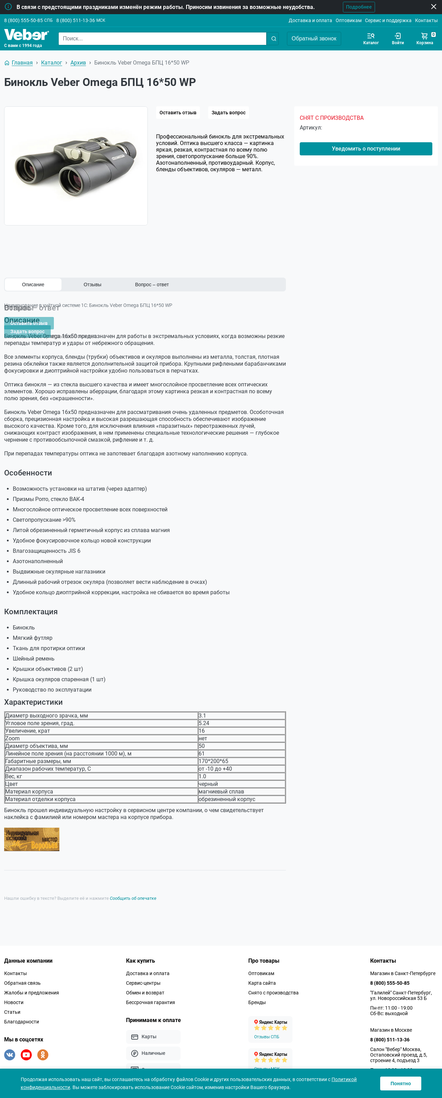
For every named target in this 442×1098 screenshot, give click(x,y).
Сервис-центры (143, 976)
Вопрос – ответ (152, 284)
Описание (33, 284)
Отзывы (92, 284)
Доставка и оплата (310, 20)
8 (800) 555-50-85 (23, 20)
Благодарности (21, 1014)
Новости (13, 995)
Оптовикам (349, 20)
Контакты (426, 20)
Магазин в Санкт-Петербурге (402, 966)
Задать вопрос (229, 112)
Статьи (12, 1005)
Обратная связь (22, 976)
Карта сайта (262, 976)
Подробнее (348, 7)
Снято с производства (273, 985)
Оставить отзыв (178, 112)
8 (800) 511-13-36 (75, 20)
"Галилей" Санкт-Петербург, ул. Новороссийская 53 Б (401, 988)
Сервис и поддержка (388, 20)
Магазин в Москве (391, 1022)
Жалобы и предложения (31, 985)
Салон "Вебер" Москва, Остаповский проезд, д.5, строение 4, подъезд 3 (398, 1047)
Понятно (401, 1083)
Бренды (257, 995)
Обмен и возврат (145, 985)
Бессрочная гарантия (150, 995)
